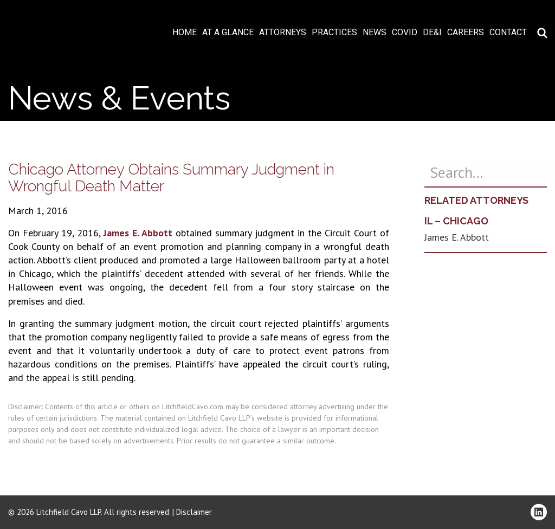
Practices (334, 32)
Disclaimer (194, 512)
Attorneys (282, 32)
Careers (465, 32)
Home (184, 32)
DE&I (432, 32)
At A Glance (228, 32)
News (374, 32)
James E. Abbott (138, 233)
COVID (404, 32)
